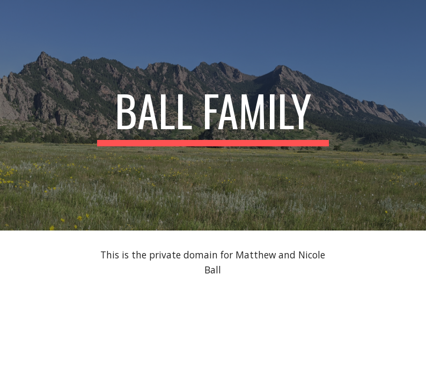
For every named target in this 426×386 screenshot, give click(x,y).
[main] (213, 115)
